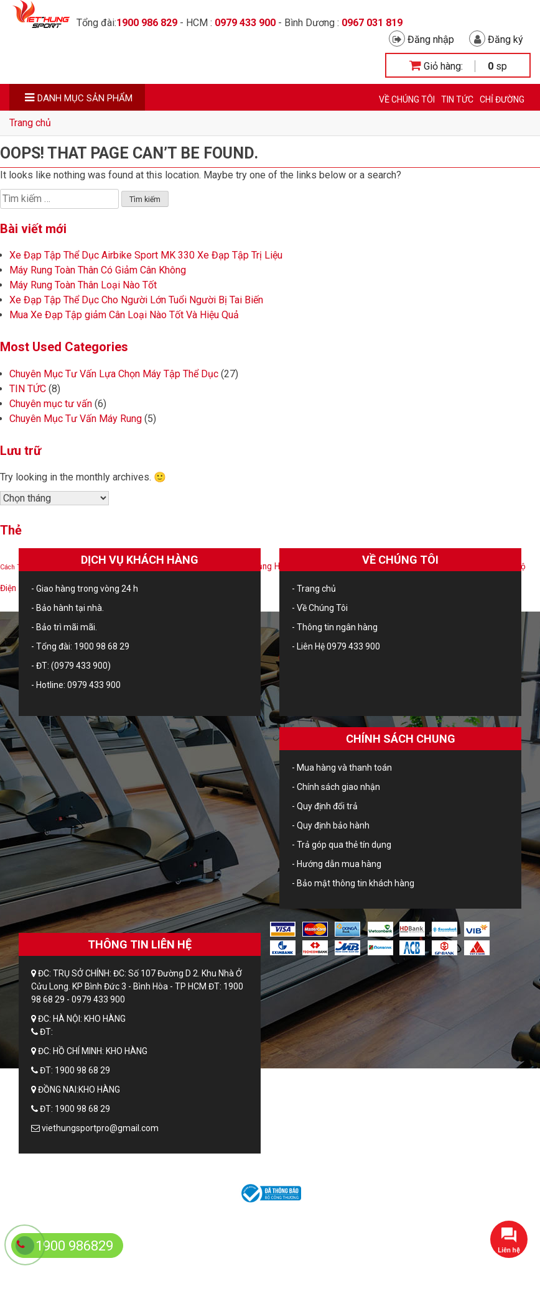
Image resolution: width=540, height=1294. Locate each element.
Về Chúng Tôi (407, 99)
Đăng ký (496, 39)
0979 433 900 (245, 23)
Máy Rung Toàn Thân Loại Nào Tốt (83, 285)
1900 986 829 (146, 23)
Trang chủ (30, 123)
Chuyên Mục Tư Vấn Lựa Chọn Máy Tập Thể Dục (113, 374)
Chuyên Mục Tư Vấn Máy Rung (75, 418)
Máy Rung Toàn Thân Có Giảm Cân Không (97, 270)
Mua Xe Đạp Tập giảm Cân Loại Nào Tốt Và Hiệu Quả (124, 315)
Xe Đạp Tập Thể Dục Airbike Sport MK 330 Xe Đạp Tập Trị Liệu (145, 255)
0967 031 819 (372, 23)
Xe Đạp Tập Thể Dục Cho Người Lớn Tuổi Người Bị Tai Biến (136, 300)
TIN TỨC (457, 99)
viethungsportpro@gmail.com (100, 1128)
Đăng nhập (421, 39)
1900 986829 (74, 1246)
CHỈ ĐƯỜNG (502, 99)
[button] (509, 1239)
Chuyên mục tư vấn (50, 404)
